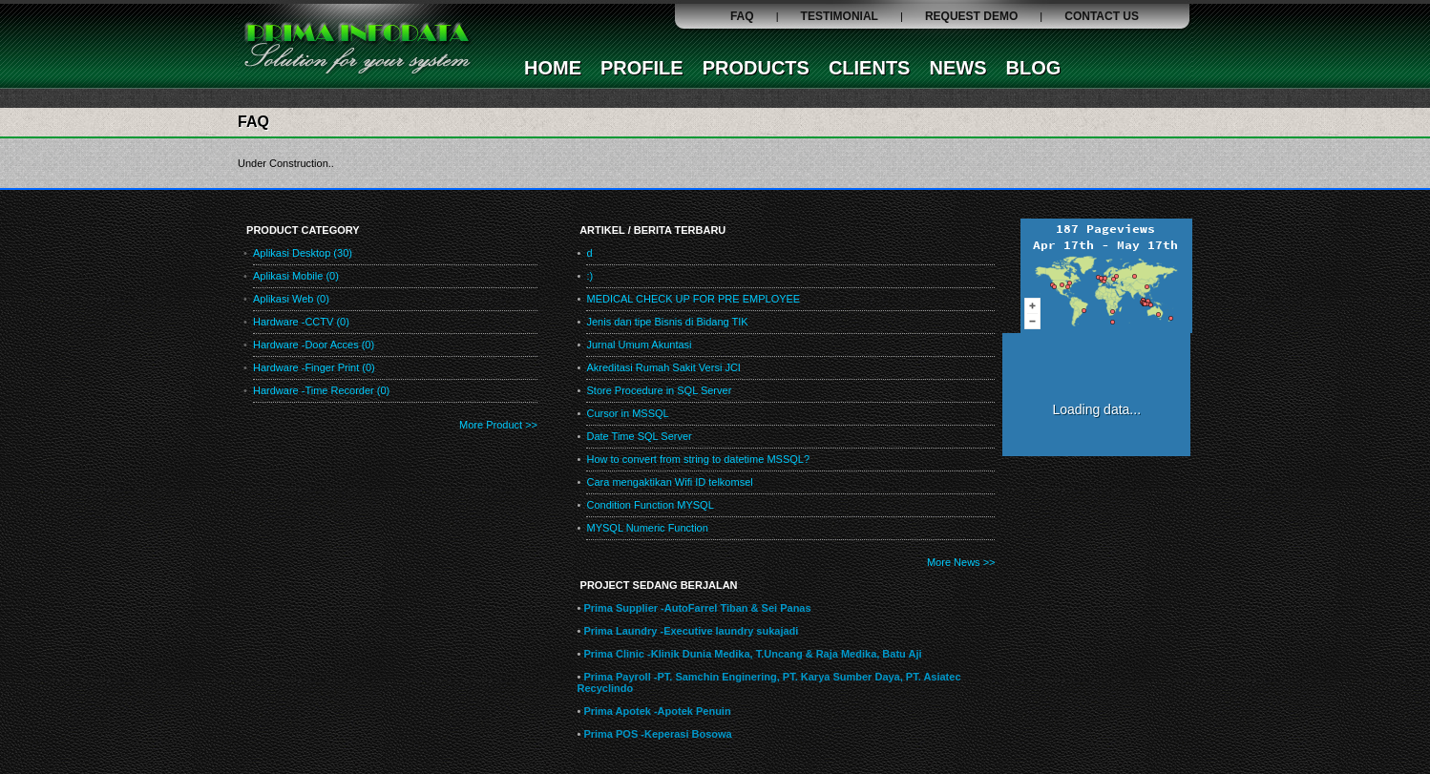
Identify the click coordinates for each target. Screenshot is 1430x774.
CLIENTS (870, 67)
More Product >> (498, 424)
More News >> (961, 562)
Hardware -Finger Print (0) (314, 367)
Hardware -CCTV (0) (301, 321)
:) (589, 276)
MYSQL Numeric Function (646, 527)
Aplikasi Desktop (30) (302, 253)
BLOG (1033, 67)
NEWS (957, 67)
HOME (552, 67)
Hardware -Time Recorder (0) (321, 390)
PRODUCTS (756, 67)
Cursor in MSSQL (627, 413)
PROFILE (641, 67)
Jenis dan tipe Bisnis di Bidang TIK (666, 321)
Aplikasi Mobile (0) (296, 276)
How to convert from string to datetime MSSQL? (698, 459)
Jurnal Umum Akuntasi (638, 344)
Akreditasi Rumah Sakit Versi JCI (663, 367)
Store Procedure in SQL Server (658, 390)
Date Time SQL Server (638, 436)
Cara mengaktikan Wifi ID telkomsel (669, 482)
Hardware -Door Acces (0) (313, 344)
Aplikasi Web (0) (291, 298)
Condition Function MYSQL (649, 505)
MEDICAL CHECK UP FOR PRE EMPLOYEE (693, 298)
